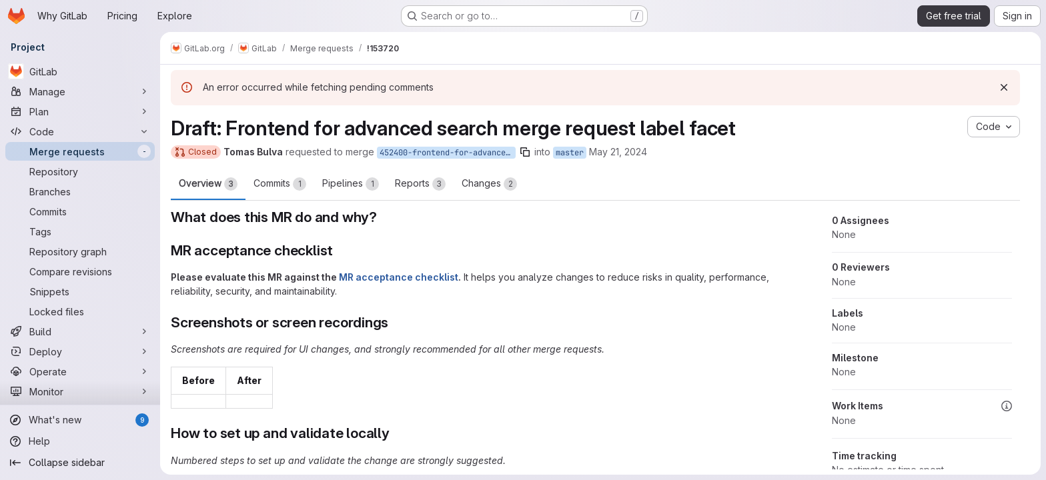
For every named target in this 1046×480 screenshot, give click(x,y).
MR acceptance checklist (398, 277)
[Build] (80, 331)
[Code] (80, 131)
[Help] (80, 441)
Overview (208, 184)
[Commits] (80, 211)
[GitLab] (80, 71)
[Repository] (80, 171)
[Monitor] (80, 391)
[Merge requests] (80, 151)
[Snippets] (80, 291)
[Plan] (80, 111)
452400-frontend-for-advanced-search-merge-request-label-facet (448, 152)
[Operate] (80, 371)
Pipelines (350, 184)
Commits (279, 184)
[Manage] (80, 91)
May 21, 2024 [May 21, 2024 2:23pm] (618, 151)
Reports (420, 184)
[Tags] (80, 231)
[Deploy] (80, 351)
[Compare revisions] (80, 271)
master (570, 152)
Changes (489, 184)
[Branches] (80, 191)
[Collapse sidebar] (80, 462)
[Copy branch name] (525, 152)
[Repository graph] (80, 251)
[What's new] (80, 420)
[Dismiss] (1004, 87)
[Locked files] (80, 311)
